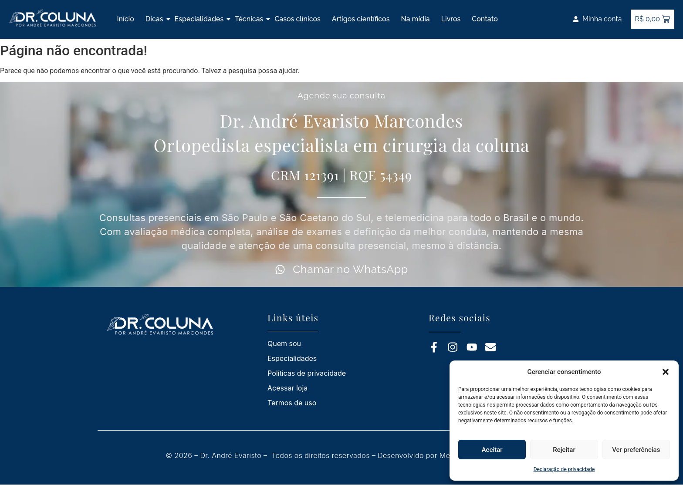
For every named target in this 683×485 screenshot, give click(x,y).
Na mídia (415, 19)
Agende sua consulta (341, 96)
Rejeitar (564, 450)
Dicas (154, 19)
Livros (451, 19)
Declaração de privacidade (564, 469)
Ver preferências (636, 450)
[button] (665, 371)
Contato (484, 19)
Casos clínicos (297, 19)
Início (125, 19)
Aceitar (492, 450)
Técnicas (249, 19)
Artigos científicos (361, 19)
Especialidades (199, 19)
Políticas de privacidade (306, 373)
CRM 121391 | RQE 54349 (341, 175)
